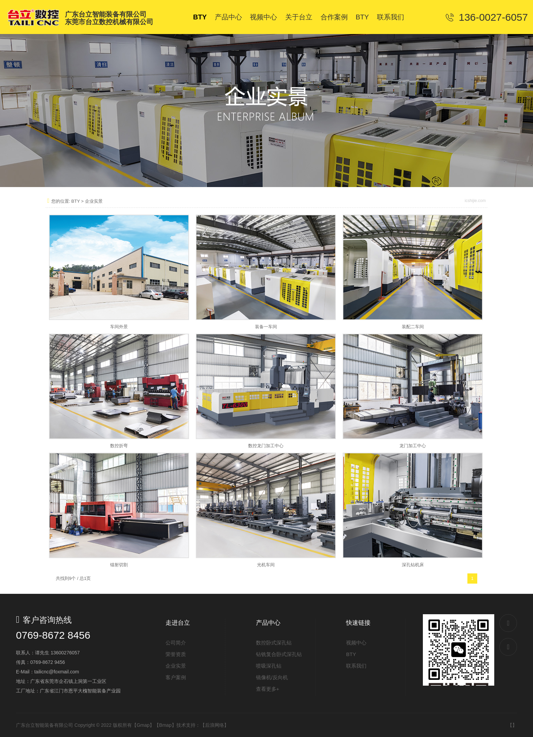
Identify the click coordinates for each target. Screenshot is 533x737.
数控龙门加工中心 (265, 445)
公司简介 (176, 643)
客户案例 (176, 677)
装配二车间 (413, 326)
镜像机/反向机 (272, 677)
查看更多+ (267, 689)
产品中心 (268, 622)
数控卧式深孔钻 (274, 643)
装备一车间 (266, 326)
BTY (75, 201)
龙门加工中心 (412, 445)
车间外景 (119, 326)
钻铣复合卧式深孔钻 (279, 654)
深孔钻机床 (413, 564)
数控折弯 (119, 445)
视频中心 (356, 643)
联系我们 (356, 666)
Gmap (143, 725)
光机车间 (266, 564)
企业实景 (94, 201)
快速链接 (358, 622)
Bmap (165, 725)
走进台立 (178, 622)
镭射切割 (119, 564)
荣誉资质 (176, 654)
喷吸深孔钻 (268, 666)
